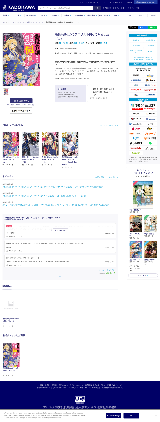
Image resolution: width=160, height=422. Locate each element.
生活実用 (92, 15)
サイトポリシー (85, 364)
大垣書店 (136, 40)
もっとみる (142, 275)
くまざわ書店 (135, 45)
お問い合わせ (57, 364)
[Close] (156, 415)
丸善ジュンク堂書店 (136, 51)
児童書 (67, 15)
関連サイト (118, 2)
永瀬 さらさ (79, 43)
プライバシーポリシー (70, 364)
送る (153, 27)
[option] (12, 310)
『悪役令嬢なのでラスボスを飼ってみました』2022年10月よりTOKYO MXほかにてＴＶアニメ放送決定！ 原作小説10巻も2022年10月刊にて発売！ (52, 187)
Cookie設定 (96, 364)
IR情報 (47, 361)
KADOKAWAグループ (114, 361)
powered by (107, 273)
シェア (144, 27)
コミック (43, 15)
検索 (96, 8)
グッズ (141, 15)
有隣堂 (150, 51)
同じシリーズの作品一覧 (108, 125)
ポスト (134, 27)
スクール (154, 15)
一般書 (55, 15)
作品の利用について (44, 364)
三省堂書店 (150, 45)
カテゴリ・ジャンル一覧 (90, 2)
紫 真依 (103, 43)
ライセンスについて (76, 361)
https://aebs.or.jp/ (71, 387)
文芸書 (6, 15)
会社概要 (40, 361)
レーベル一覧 (106, 2)
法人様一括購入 (99, 361)
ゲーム (129, 15)
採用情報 (54, 361)
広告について (63, 361)
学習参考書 (80, 15)
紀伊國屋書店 (150, 40)
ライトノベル (31, 15)
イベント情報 (133, 8)
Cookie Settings (113, 416)
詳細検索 (107, 8)
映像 (117, 15)
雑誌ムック (104, 15)
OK (131, 416)
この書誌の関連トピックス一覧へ (105, 177)
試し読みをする (21, 101)
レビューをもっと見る (106, 270)
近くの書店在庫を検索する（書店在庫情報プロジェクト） (143, 59)
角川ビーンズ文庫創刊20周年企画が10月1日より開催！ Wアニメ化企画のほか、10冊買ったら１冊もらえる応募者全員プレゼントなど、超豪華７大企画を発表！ (56, 205)
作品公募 (129, 2)
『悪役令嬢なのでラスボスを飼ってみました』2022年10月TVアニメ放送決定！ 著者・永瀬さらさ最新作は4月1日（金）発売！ (45, 196)
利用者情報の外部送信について (112, 364)
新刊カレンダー (119, 8)
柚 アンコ (63, 43)
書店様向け (89, 361)
